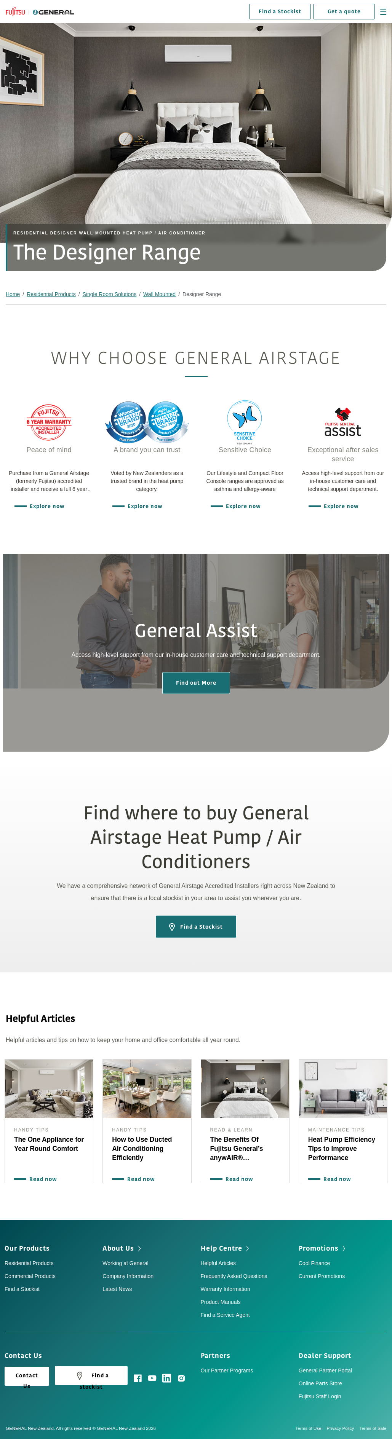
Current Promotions (322, 1276)
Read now (41, 1179)
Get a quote (344, 11)
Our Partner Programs (227, 1370)
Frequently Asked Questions (234, 1276)
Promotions (319, 1248)
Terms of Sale (372, 1428)
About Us (118, 1248)
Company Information (128, 1276)
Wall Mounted (159, 294)
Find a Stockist (280, 11)
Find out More (196, 682)
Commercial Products (30, 1276)
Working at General (125, 1263)
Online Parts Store (320, 1383)
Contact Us (27, 1379)
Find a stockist (91, 1377)
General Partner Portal (325, 1370)
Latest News (117, 1289)
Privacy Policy (343, 1428)
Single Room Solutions (110, 294)
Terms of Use (311, 1428)
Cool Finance (314, 1263)
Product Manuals (221, 1302)
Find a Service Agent (225, 1315)
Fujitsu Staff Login (320, 1396)
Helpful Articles (218, 1263)
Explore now (45, 506)
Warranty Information (225, 1289)
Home (13, 294)
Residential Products (51, 294)
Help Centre (221, 1248)
